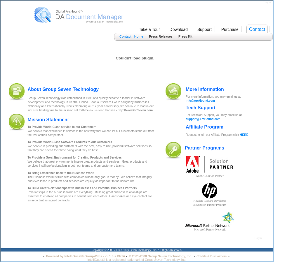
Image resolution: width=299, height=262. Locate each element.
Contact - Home (131, 36)
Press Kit (185, 36)
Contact (257, 29)
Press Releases (161, 36)
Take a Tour (149, 29)
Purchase (230, 29)
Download (179, 29)
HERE (244, 134)
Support (204, 29)
